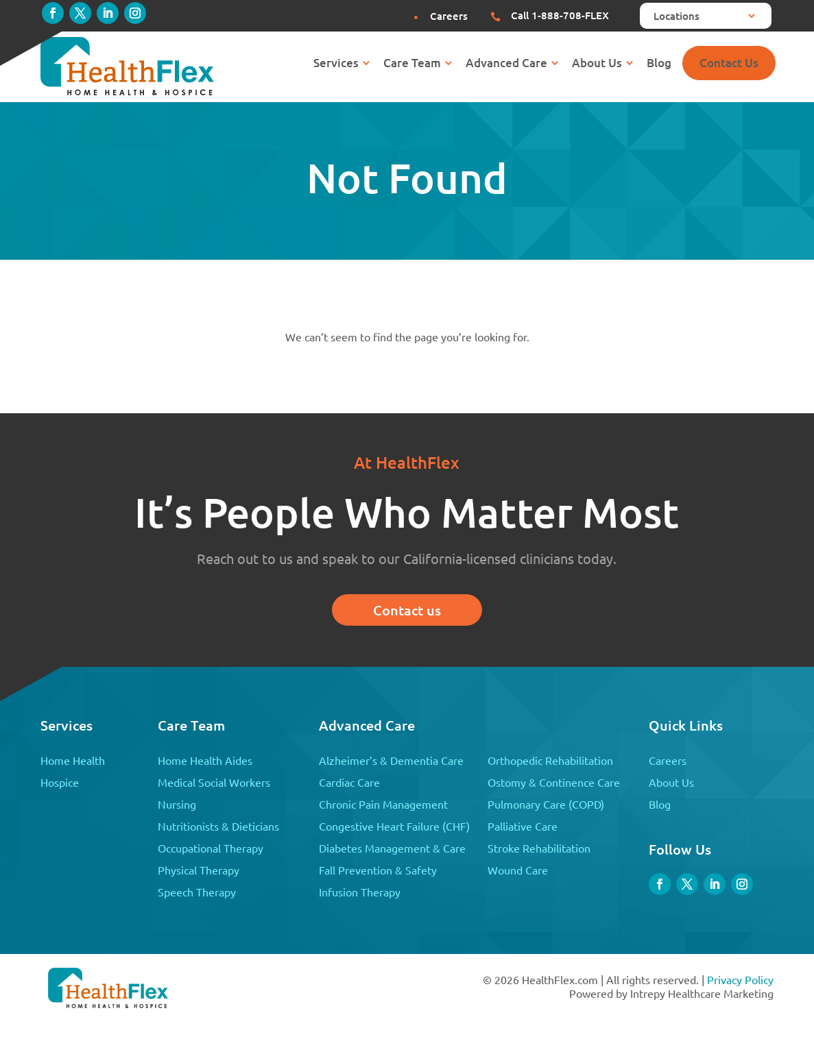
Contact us (407, 610)
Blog (659, 64)
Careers (667, 760)
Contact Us (728, 63)
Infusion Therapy (359, 891)
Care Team (412, 64)
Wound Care (518, 870)
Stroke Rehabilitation (539, 848)
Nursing (177, 804)
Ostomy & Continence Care (554, 782)
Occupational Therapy (210, 848)
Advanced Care (506, 64)
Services (336, 64)
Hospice (59, 782)
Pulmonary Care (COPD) (546, 804)
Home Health (72, 760)
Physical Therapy (198, 870)
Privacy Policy (740, 979)
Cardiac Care (349, 782)
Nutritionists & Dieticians (218, 826)
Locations (676, 17)
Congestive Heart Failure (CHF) (394, 826)
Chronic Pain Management (383, 804)
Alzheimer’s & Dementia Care (391, 760)
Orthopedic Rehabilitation (550, 760)
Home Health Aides (205, 760)
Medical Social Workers (214, 782)
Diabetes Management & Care (392, 848)
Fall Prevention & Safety (378, 870)
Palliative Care (523, 826)
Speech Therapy (197, 891)
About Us (597, 64)
